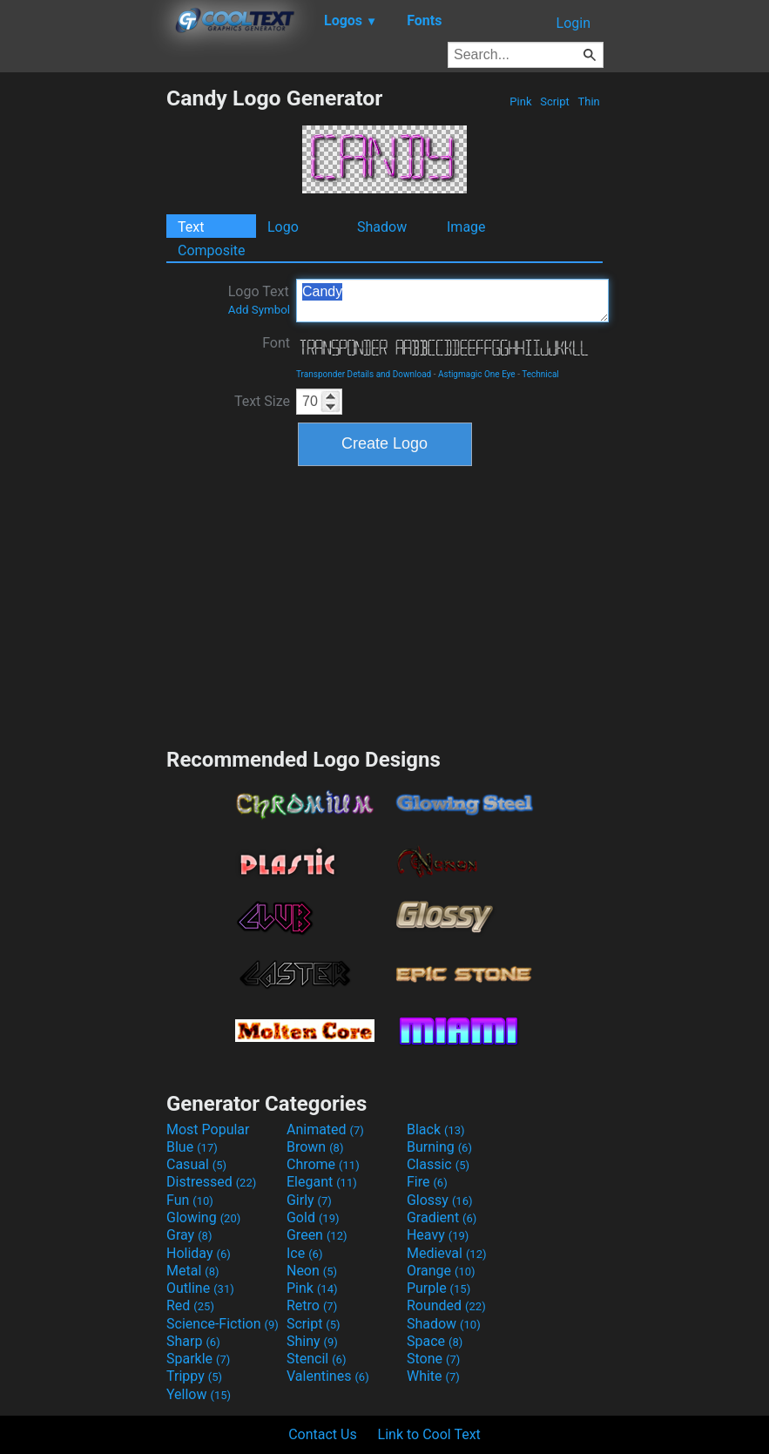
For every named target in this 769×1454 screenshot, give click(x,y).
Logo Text (259, 299)
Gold (313, 1217)
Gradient (441, 1217)
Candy (452, 300)
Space (434, 1341)
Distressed (211, 1181)
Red (190, 1305)
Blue (192, 1147)
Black (436, 1129)
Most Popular (208, 1129)
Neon (312, 1270)
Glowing (203, 1217)
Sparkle (198, 1358)
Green (317, 1235)
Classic (438, 1164)
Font (276, 343)
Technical (540, 374)
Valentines (328, 1376)
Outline (200, 1288)
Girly (309, 1200)
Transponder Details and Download (363, 374)
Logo (283, 227)
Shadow (382, 227)
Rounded (446, 1305)
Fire (427, 1181)
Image (466, 227)
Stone (433, 1358)
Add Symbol (259, 309)
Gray (189, 1235)
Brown (315, 1147)
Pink (521, 101)
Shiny (312, 1341)
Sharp (193, 1341)
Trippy (194, 1376)
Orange (441, 1270)
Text (191, 227)
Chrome (323, 1164)
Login (573, 23)
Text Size (262, 401)
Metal (192, 1270)
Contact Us (322, 1434)
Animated (325, 1129)
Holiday (198, 1253)
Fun (189, 1200)
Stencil (316, 1358)
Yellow (198, 1394)
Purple (438, 1288)
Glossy (440, 1200)
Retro (312, 1305)
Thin (589, 101)
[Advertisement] (82, 346)
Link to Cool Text (429, 1434)
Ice (304, 1253)
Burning (439, 1147)
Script (554, 101)
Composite (212, 250)
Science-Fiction (222, 1323)
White (433, 1376)
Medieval (447, 1253)
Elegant (322, 1181)
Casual (196, 1164)
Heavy (438, 1235)
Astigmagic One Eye (477, 374)
